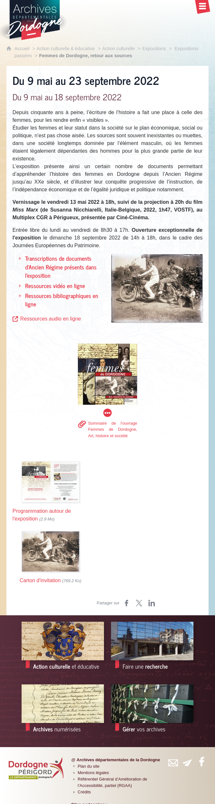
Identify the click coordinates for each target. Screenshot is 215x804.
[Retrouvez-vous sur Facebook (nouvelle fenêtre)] (201, 761)
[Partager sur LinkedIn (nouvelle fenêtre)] (151, 603)
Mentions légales (93, 772)
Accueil (22, 48)
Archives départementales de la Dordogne (118, 759)
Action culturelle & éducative (66, 48)
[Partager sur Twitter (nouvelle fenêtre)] (139, 603)
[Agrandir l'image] (156, 288)
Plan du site (88, 766)
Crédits (84, 792)
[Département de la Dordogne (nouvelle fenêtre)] (36, 768)
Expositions (154, 48)
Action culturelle (118, 48)
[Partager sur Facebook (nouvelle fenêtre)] (126, 603)
